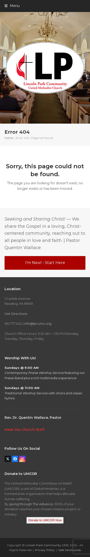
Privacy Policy (45, 550)
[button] (12, 6)
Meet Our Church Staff (24, 429)
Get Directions (16, 314)
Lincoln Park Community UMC (47, 545)
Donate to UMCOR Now (45, 520)
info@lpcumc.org (37, 323)
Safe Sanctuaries (69, 550)
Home (9, 138)
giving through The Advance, (31, 504)
